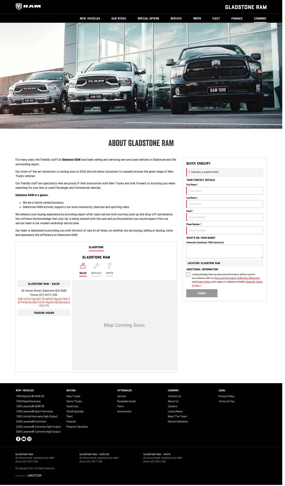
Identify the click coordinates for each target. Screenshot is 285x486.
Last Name (224, 202)
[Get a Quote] (278, 223)
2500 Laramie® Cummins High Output (38, 426)
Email (224, 215)
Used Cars (72, 406)
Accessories (124, 411)
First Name (224, 189)
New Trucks (73, 396)
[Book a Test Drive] (278, 252)
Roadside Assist (126, 401)
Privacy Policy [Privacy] (203, 281)
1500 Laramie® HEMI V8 (30, 406)
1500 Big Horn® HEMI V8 (30, 396)
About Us (173, 401)
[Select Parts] (109, 270)
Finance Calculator (77, 426)
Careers (172, 406)
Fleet (216, 18)
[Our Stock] (278, 262)
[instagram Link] (29, 439)
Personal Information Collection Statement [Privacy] (237, 278)
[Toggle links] (28, 475)
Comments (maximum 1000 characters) (224, 249)
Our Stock (118, 18)
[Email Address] (44, 302)
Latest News (175, 411)
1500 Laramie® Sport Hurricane (34, 411)
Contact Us (174, 396)
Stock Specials (75, 411)
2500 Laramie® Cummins (31, 421)
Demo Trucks (74, 401)
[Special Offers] (278, 242)
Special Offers (148, 18)
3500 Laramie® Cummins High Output (38, 431)
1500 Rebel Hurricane (28, 401)
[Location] (83, 270)
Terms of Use (226, 401)
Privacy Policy (226, 396)
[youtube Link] (23, 439)
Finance (237, 18)
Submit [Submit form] (202, 293)
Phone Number (224, 228)
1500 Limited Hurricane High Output (37, 416)
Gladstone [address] (96, 247)
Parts (197, 18)
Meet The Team (177, 416)
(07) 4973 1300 (48, 295)
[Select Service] (96, 270)
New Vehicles (90, 18)
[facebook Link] (18, 439)
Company (260, 18)
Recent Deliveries (178, 421)
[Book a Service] (278, 232)
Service (176, 18)
